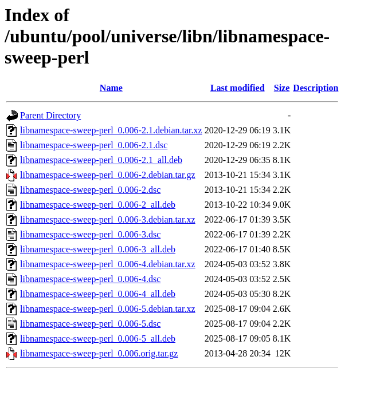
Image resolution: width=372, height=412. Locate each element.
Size (282, 88)
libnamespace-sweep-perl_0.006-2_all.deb (97, 204)
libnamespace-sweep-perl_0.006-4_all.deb (97, 294)
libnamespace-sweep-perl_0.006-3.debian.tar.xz (107, 219)
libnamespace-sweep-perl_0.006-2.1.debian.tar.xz (111, 130)
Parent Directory (50, 115)
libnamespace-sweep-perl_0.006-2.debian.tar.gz (107, 175)
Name (111, 88)
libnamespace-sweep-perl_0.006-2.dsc (90, 190)
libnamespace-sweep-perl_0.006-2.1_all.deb (101, 160)
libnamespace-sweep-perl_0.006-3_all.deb (97, 249)
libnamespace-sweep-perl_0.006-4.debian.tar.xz (107, 264)
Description (315, 88)
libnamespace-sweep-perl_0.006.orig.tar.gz (99, 353)
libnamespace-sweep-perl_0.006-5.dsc (90, 323)
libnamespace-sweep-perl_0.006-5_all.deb (97, 338)
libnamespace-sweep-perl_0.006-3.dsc (90, 234)
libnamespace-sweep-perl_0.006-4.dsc (90, 279)
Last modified (237, 88)
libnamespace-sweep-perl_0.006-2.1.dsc (93, 145)
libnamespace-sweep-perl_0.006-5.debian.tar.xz (107, 309)
